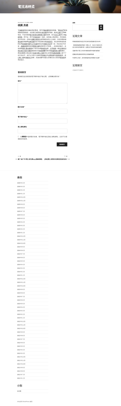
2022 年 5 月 (21, 346)
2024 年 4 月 (21, 264)
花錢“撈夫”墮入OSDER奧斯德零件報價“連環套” (86, 50)
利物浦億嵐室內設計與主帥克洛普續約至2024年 (87, 41)
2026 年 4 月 (21, 183)
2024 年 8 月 (21, 250)
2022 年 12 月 (21, 321)
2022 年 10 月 (21, 328)
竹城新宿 (21, 30)
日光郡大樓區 (26, 51)
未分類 (19, 391)
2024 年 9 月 (21, 247)
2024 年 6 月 (21, 257)
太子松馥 (34, 44)
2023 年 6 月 (21, 300)
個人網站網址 (22, 127)
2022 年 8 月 (21, 335)
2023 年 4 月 (21, 307)
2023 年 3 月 (21, 310)
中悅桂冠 (36, 37)
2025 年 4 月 (21, 222)
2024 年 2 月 (21, 271)
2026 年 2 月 (21, 190)
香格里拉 (44, 48)
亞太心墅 (57, 35)
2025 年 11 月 (21, 200)
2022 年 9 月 (21, 332)
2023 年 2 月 (21, 314)
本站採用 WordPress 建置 (24, 401)
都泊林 (20, 41)
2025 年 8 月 (21, 208)
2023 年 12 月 (21, 279)
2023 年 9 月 (21, 289)
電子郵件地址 (23, 117)
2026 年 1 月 (21, 193)
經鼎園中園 (26, 44)
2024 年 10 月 (21, 243)
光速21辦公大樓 (38, 53)
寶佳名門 (61, 30)
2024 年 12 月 (21, 236)
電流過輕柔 (26, 7)
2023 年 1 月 (21, 318)
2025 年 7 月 (21, 211)
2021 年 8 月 (21, 371)
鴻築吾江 (28, 57)
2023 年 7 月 (21, 296)
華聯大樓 (36, 46)
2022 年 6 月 (21, 342)
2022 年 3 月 (21, 353)
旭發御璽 (42, 51)
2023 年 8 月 (21, 293)
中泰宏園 (43, 32)
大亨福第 (53, 48)
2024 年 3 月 (21, 268)
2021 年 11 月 (21, 360)
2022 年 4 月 (21, 350)
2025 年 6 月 (21, 215)
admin (31, 22)
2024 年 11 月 (21, 240)
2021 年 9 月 (21, 367)
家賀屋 (62, 57)
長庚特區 (59, 55)
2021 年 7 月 (21, 374)
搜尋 (74, 23)
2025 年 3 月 (21, 225)
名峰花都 (31, 41)
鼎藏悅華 (24, 46)
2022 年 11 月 (21, 325)
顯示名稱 (21, 107)
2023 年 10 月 (21, 286)
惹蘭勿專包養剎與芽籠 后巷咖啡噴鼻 (83, 54)
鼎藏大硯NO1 (36, 39)
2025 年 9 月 (21, 204)
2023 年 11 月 (21, 282)
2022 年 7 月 (21, 339)
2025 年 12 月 (21, 197)
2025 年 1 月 (21, 232)
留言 (20, 81)
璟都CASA (47, 44)
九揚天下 (60, 32)
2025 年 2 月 (21, 229)
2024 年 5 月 (21, 261)
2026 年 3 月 (21, 186)
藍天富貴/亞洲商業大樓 (37, 35)
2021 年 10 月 (21, 364)
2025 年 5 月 (21, 218)
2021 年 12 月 (21, 357)
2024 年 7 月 (21, 254)
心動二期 (21, 57)
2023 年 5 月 (21, 303)
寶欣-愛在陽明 (27, 48)
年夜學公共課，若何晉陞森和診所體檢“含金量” (86, 58)
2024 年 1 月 (21, 275)
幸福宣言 (50, 41)
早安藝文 (43, 55)
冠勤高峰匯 (56, 53)
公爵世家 (51, 55)
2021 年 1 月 (21, 378)
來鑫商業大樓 (55, 51)
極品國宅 (47, 30)
